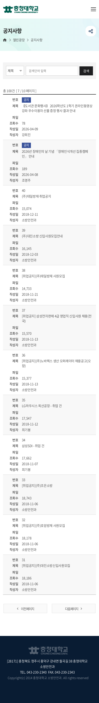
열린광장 (19, 40)
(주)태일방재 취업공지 (42, 196)
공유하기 (91, 31)
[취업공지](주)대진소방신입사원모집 (51, 565)
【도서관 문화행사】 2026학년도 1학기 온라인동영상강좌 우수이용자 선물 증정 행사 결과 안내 (57, 108)
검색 (86, 70)
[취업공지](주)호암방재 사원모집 (49, 525)
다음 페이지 (71, 608)
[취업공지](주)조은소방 (42, 485)
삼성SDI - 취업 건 (38, 445)
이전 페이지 (27, 608)
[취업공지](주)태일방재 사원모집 (49, 276)
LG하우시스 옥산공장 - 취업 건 (47, 405)
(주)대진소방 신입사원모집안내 (47, 236)
